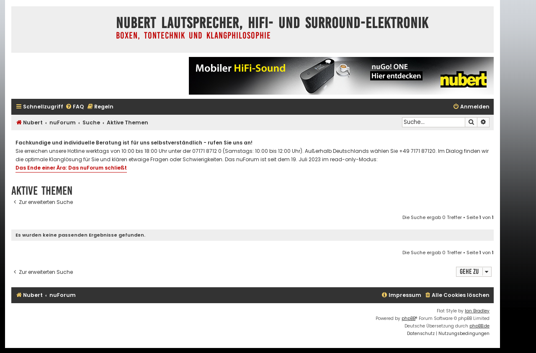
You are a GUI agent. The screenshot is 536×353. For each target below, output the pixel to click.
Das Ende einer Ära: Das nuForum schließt (71, 167)
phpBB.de (479, 326)
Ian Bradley (477, 311)
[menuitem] (74, 107)
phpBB (408, 318)
